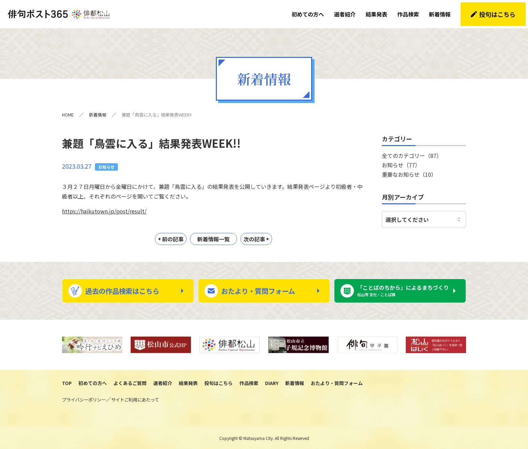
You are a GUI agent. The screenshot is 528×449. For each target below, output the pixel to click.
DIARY (271, 382)
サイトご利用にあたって (135, 399)
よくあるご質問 (129, 382)
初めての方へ (310, 12)
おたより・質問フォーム (264, 287)
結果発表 (379, 12)
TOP (67, 382)
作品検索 (410, 12)
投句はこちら (500, 11)
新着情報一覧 (213, 234)
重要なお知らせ (409, 169)
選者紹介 (347, 12)
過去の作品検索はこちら (128, 287)
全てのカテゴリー (412, 150)
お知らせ (401, 160)
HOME (68, 110)
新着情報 (442, 12)
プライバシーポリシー (84, 399)
